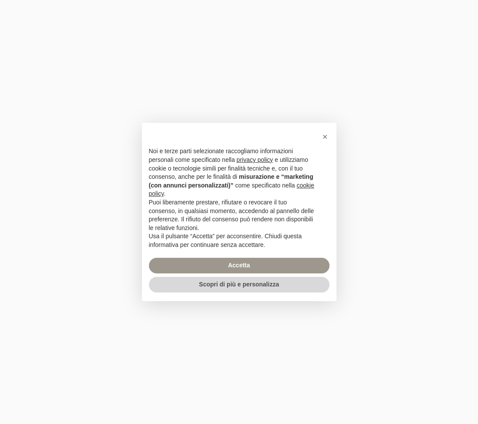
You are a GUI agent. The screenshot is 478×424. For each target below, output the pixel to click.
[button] (325, 137)
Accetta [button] (239, 265)
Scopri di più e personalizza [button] (239, 284)
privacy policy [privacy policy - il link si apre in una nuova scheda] (255, 159)
